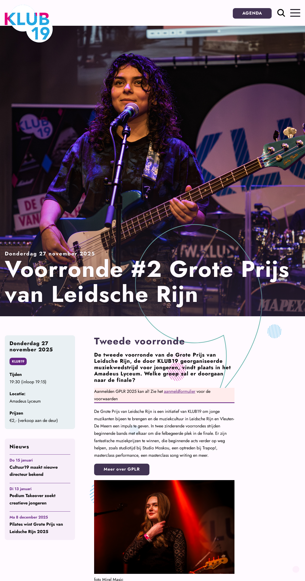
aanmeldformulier (179, 391)
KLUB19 (18, 361)
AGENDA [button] (252, 13)
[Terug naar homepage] (29, 41)
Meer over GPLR (122, 469)
